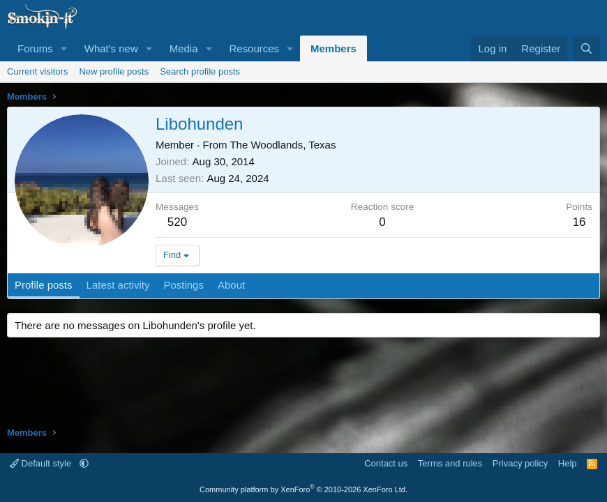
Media (184, 48)
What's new (111, 48)
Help (567, 463)
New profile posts (114, 71)
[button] (64, 48)
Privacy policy (520, 463)
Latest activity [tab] (118, 285)
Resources (254, 48)
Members (333, 48)
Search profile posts (200, 71)
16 (579, 222)
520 (177, 222)
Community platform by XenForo (303, 489)
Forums (35, 48)
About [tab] (231, 285)
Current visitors (37, 71)
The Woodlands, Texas (283, 145)
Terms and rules (450, 463)
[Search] (586, 48)
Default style (42, 463)
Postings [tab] (183, 285)
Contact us (385, 463)
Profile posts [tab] (44, 285)
